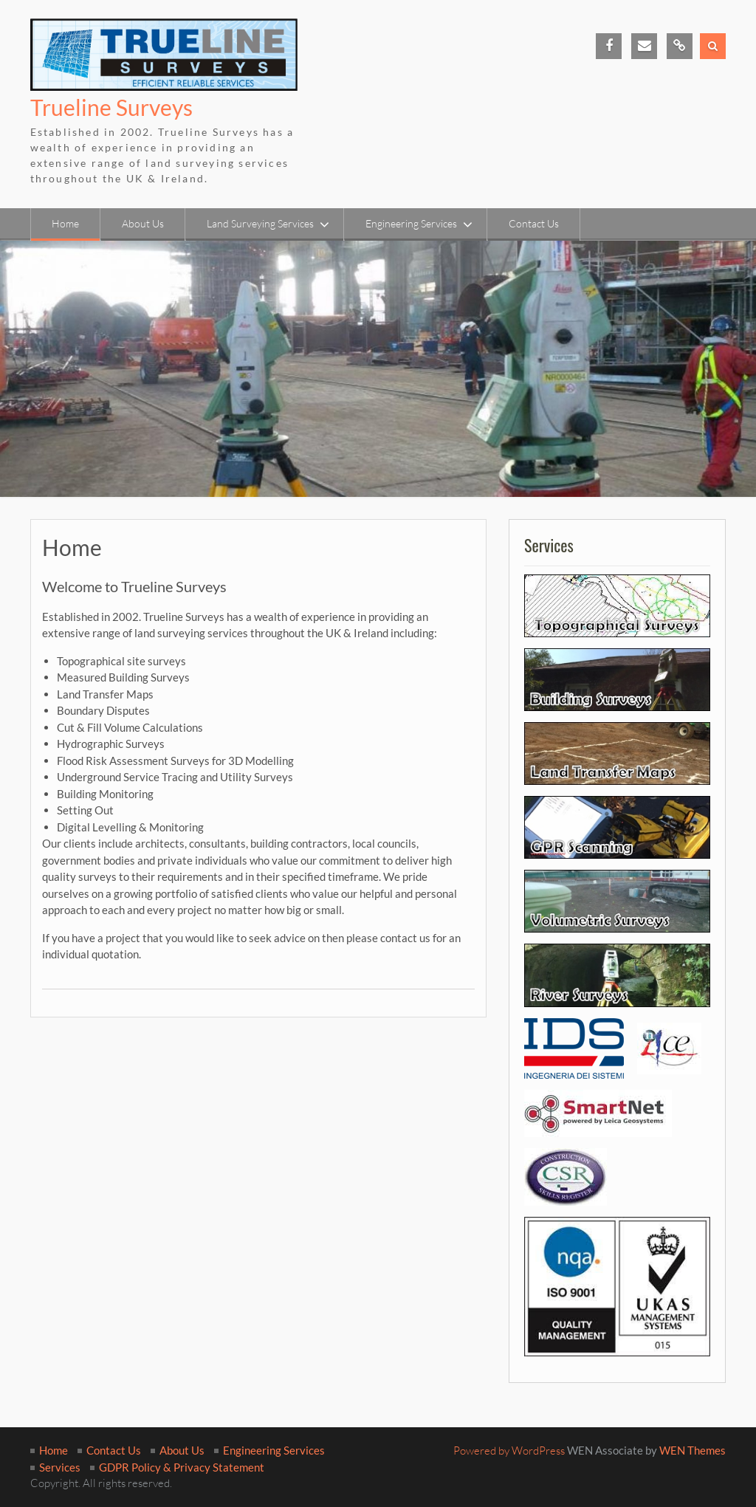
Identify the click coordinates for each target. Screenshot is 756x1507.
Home (65, 223)
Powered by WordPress (509, 1451)
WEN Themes (692, 1450)
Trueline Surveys (111, 107)
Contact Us (534, 223)
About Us (143, 223)
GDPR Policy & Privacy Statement (181, 1467)
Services (59, 1467)
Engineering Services (411, 223)
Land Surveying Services (260, 223)
